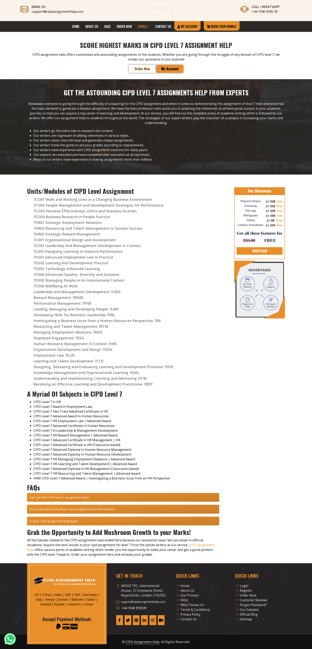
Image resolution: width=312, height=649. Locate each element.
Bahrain (77, 599)
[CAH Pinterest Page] (136, 620)
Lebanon (74, 604)
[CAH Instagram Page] (152, 620)
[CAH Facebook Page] (119, 620)
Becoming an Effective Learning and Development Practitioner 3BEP (93, 384)
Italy (39, 599)
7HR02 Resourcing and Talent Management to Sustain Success (87, 228)
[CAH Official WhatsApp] (10, 639)
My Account (187, 26)
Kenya (50, 599)
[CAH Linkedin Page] (144, 620)
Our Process (187, 595)
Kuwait (59, 604)
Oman (88, 604)
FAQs (107, 26)
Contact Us (163, 26)
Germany (90, 594)
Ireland (45, 604)
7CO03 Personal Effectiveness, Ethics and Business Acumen (85, 211)
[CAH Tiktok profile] (161, 620)
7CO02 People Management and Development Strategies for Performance (98, 205)
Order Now (124, 26)
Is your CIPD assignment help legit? (53, 521)
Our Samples (247, 609)
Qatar (91, 599)
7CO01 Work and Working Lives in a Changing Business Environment (92, 199)
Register (243, 590)
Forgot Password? (251, 605)
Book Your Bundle (222, 26)
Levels (142, 26)
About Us (91, 26)
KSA (77, 594)
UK (36, 594)
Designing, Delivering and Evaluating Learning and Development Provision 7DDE (103, 366)
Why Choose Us (190, 605)
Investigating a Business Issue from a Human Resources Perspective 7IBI (97, 320)
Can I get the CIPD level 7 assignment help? (59, 497)
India (57, 594)
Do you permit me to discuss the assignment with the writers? (72, 509)
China (46, 594)
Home (75, 26)
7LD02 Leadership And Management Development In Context (87, 245)
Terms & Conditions (193, 609)
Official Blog (246, 614)
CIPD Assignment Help (142, 642)
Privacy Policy (188, 614)
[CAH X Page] (128, 620)
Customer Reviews (251, 600)
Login (241, 586)
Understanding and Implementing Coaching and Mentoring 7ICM (90, 378)
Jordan (63, 599)
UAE (68, 594)
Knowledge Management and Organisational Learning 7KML (86, 372)
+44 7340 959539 (133, 608)
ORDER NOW (259, 251)
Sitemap (243, 619)
